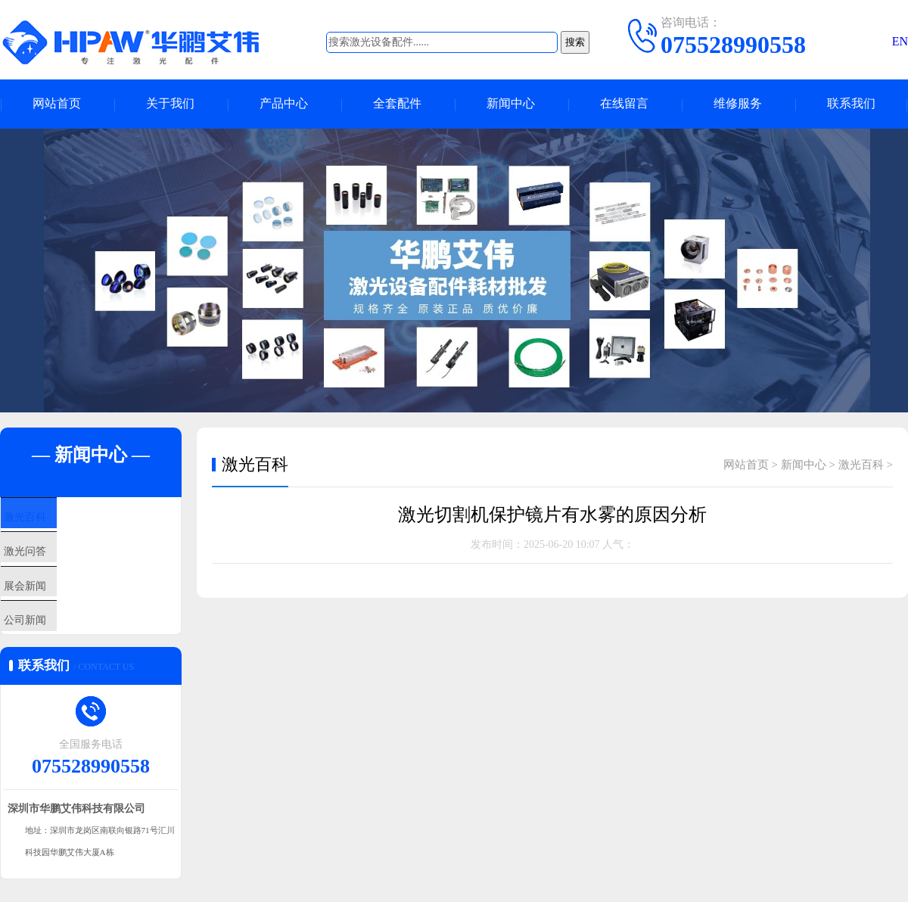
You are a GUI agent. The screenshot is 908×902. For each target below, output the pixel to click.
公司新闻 (58, 654)
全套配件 (397, 104)
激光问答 (58, 564)
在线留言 (624, 104)
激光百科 (58, 520)
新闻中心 (511, 104)
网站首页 (57, 104)
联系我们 (851, 104)
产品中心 (284, 104)
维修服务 (738, 104)
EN (900, 41)
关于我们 (170, 104)
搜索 (575, 42)
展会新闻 (58, 609)
